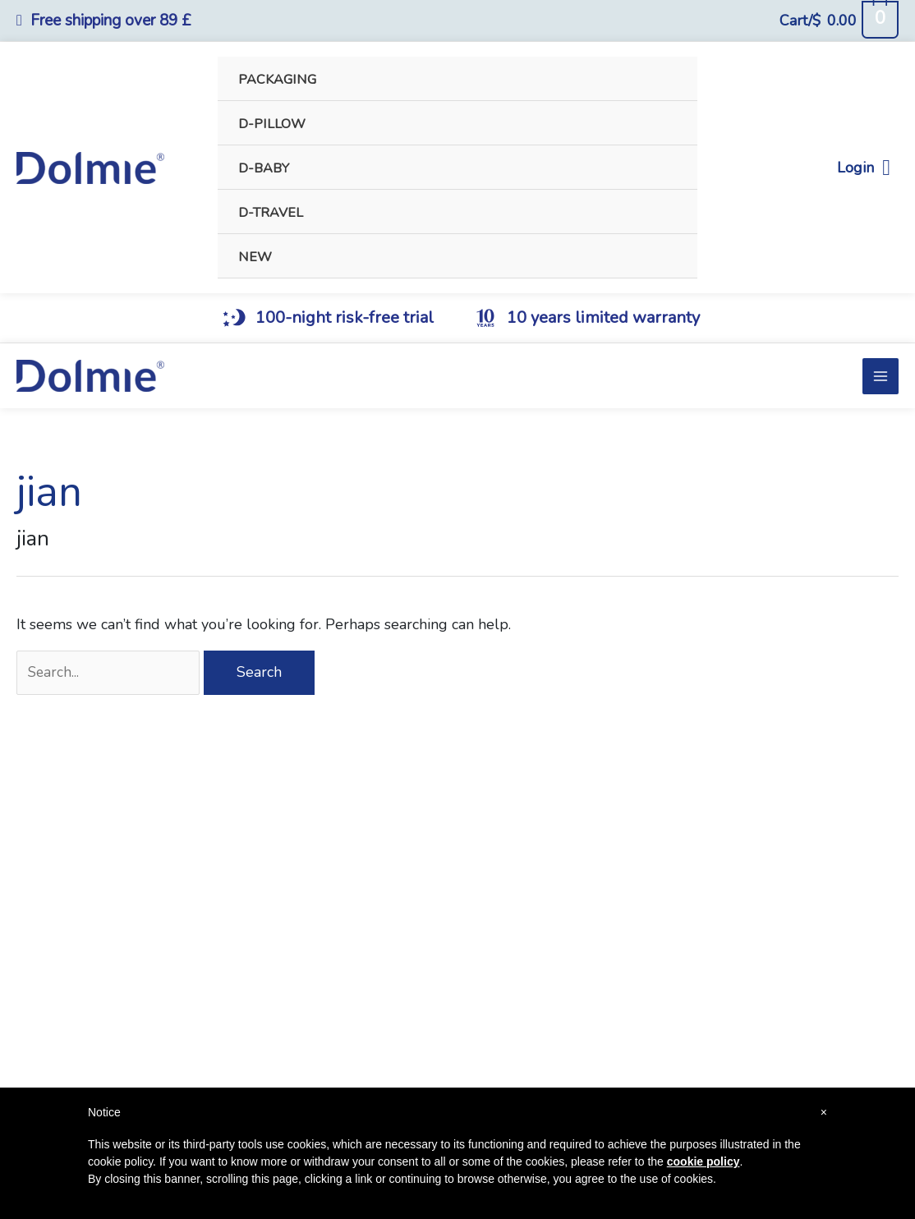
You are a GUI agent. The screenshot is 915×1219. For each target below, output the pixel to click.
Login (863, 168)
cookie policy (703, 1161)
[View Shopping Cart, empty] (838, 20)
